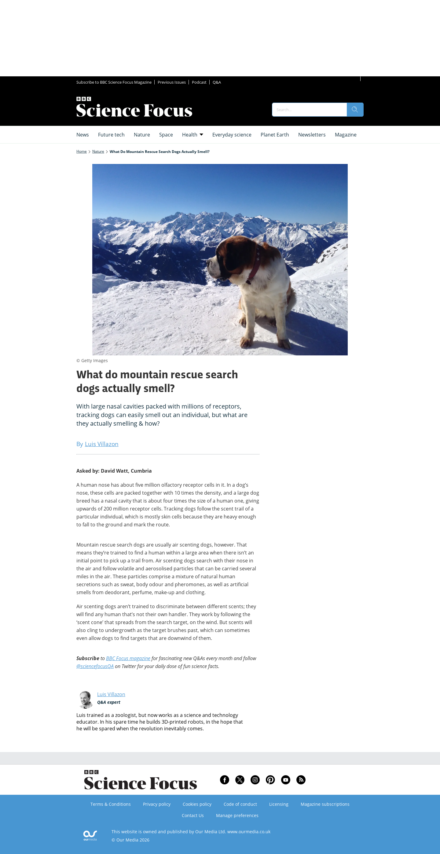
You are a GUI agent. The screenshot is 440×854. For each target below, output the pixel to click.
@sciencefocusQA (95, 666)
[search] (355, 110)
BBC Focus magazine (128, 658)
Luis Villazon (111, 694)
